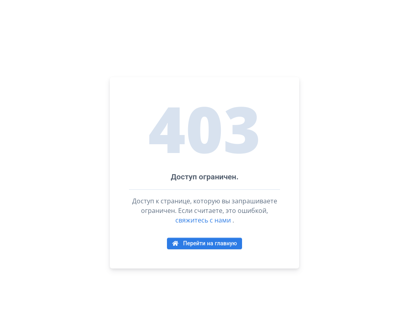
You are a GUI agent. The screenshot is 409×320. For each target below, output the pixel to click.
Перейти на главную (204, 243)
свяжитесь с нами (203, 220)
